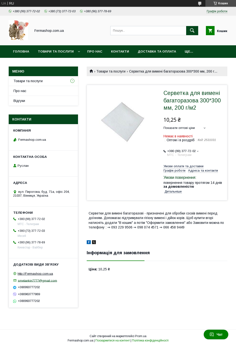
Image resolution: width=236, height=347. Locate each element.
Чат (216, 334)
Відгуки (19, 101)
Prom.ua (140, 336)
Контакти (120, 51)
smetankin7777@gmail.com (37, 280)
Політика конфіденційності (150, 340)
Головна (21, 51)
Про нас (94, 51)
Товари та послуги (56, 51)
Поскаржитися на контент (112, 340)
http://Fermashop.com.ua (35, 273)
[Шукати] (192, 30)
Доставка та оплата (157, 51)
